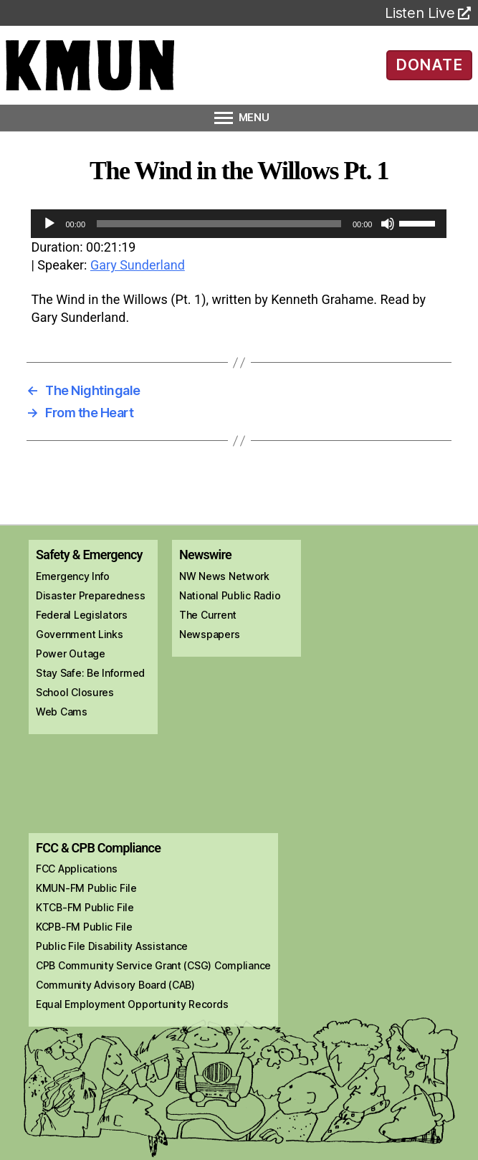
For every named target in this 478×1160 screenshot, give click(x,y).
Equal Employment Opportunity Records (132, 1004)
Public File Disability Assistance (112, 946)
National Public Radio (229, 595)
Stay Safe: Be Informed (90, 673)
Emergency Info (73, 576)
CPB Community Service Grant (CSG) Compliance (153, 965)
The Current (207, 615)
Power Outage (70, 653)
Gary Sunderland (137, 264)
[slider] (219, 223)
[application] (238, 223)
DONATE (429, 64)
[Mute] (388, 224)
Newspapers (209, 634)
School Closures (75, 692)
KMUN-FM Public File (86, 888)
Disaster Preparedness (90, 595)
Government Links (79, 634)
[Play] (49, 224)
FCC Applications (77, 868)
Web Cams (61, 711)
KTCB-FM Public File (85, 907)
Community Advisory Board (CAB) (115, 985)
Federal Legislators (82, 615)
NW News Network (224, 576)
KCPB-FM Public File (84, 927)
